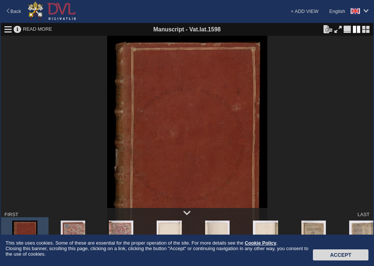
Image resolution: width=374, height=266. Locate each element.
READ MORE (37, 29)
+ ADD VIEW (304, 11)
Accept (340, 255)
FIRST (11, 214)
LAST (363, 214)
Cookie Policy (260, 243)
